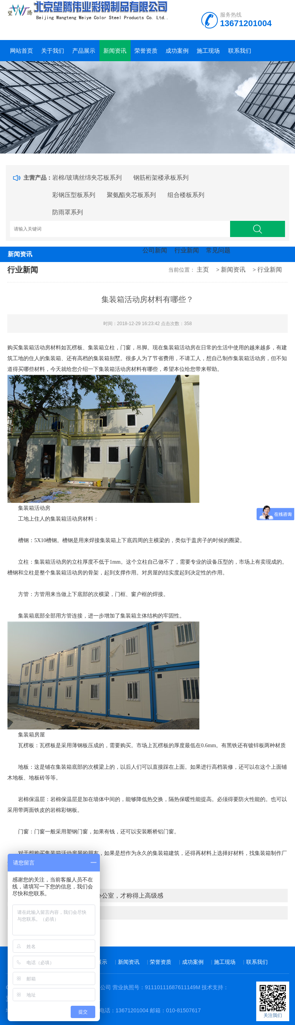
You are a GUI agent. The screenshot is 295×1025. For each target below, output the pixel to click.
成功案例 (177, 50)
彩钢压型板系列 (73, 195)
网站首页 (21, 50)
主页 (203, 269)
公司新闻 (155, 250)
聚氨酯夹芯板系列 (131, 195)
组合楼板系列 (185, 195)
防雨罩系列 (67, 212)
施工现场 (208, 50)
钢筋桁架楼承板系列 (161, 177)
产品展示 (83, 50)
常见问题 (218, 250)
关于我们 (52, 50)
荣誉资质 (145, 50)
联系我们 (239, 50)
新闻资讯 (114, 50)
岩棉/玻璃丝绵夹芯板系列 (86, 177)
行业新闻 (186, 250)
